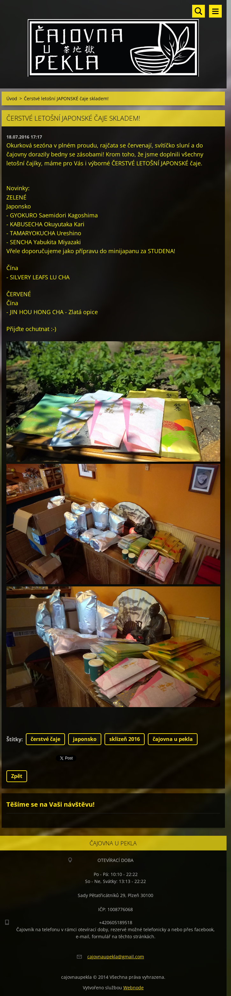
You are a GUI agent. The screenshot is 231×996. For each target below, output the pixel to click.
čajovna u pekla (173, 739)
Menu (215, 11)
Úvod (11, 98)
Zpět (16, 776)
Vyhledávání (198, 11)
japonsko (85, 739)
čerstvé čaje (45, 739)
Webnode (133, 988)
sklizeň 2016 (124, 739)
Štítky (13, 739)
